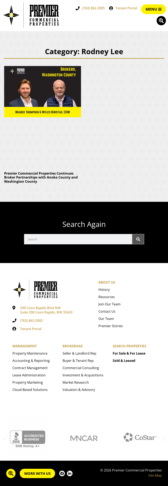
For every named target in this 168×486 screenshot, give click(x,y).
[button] (4, 439)
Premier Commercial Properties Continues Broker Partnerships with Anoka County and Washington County (41, 177)
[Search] (138, 239)
